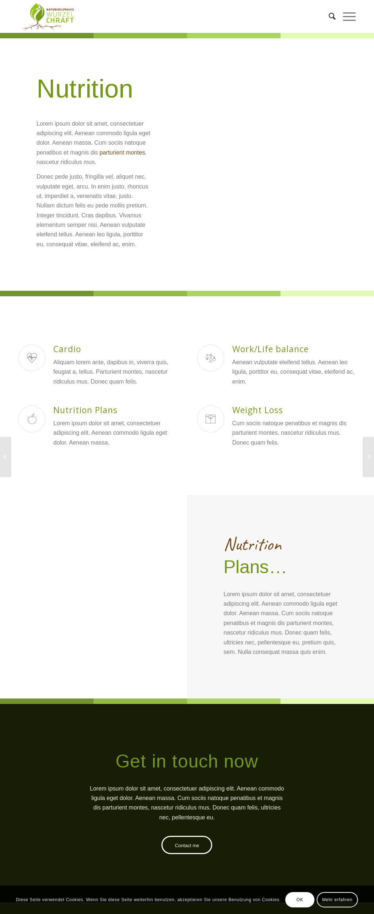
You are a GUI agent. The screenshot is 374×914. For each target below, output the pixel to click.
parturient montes (122, 152)
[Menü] (346, 16)
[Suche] (328, 16)
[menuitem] (328, 16)
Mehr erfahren (337, 899)
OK (299, 899)
